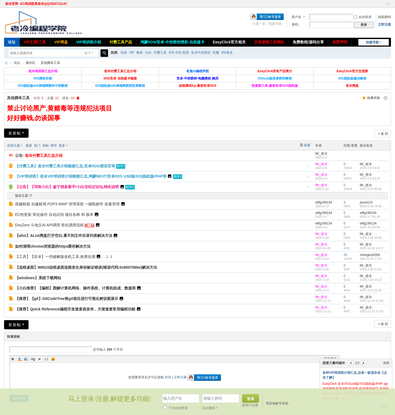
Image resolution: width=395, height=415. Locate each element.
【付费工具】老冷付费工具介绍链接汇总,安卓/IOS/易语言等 (65, 166)
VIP (131, 52)
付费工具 (160, 52)
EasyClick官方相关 (229, 42)
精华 (53, 145)
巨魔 (216, 52)
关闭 (386, 363)
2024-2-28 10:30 (371, 237)
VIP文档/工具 (35, 42)
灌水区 (30, 63)
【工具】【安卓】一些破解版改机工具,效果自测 (55, 256)
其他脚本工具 (50, 63)
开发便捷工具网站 (269, 42)
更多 (62, 145)
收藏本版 (373, 98)
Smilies (53, 359)
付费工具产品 (120, 42)
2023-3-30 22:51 (371, 269)
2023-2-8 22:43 (370, 168)
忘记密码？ (210, 408)
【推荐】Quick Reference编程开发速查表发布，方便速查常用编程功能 (75, 309)
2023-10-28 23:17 (371, 248)
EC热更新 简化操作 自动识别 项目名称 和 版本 (54, 214)
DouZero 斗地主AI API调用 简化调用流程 (49, 225)
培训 (123, 52)
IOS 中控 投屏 (179, 52)
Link (33, 359)
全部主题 (13, 145)
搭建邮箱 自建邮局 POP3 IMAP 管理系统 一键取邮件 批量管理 (67, 204)
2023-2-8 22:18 (370, 178)
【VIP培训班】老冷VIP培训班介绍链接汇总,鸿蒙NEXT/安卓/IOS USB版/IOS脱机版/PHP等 (91, 176)
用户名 (296, 17)
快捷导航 (372, 42)
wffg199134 (323, 202)
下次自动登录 (175, 408)
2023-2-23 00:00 (371, 189)
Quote (39, 359)
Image (26, 359)
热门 (37, 145)
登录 (168, 377)
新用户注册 (250, 405)
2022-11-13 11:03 (371, 311)
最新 (29, 145)
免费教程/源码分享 (308, 42)
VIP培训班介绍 (88, 42)
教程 (139, 52)
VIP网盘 (61, 42)
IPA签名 (227, 52)
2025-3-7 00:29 (370, 216)
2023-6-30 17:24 (371, 258)
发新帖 (14, 133)
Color (19, 359)
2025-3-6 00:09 (370, 227)
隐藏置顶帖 (307, 188)
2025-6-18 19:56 (371, 206)
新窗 (307, 145)
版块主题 (21, 196)
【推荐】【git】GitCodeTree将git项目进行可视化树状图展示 (66, 298)
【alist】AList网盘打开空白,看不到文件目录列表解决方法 (63, 235)
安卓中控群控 (200, 52)
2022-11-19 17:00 (371, 300)
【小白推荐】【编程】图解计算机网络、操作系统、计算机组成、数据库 (75, 288)
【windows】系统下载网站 (38, 278)
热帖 (45, 145)
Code (46, 359)
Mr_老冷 (321, 153)
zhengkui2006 (370, 255)
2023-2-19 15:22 (371, 279)
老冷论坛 (6, 63)
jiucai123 (366, 202)
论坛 (11, 42)
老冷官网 (11, 4)
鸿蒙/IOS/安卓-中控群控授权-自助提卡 (172, 42)
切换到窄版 (388, 3)
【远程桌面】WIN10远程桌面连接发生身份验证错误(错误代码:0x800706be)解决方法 (86, 267)
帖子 (88, 53)
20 (345, 255)
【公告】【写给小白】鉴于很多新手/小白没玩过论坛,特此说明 (67, 187)
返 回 (384, 134)
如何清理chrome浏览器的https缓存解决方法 (53, 246)
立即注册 (384, 24)
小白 (148, 52)
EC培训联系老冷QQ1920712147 (43, 4)
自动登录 (363, 17)
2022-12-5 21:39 (371, 290)
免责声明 (339, 42)
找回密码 (384, 17)
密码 (295, 24)
